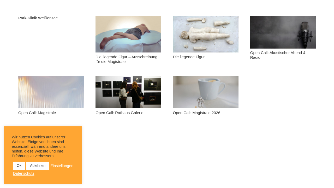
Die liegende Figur (189, 57)
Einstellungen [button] (61, 166)
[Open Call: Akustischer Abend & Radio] (283, 32)
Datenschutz (23, 173)
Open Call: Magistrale (37, 112)
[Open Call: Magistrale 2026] (205, 92)
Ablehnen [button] (37, 165)
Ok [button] (19, 165)
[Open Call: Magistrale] (51, 92)
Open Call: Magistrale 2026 (196, 112)
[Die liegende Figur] (205, 34)
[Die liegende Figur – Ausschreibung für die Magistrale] (128, 34)
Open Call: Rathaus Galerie (119, 112)
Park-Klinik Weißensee (38, 18)
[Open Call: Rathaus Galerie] (128, 92)
